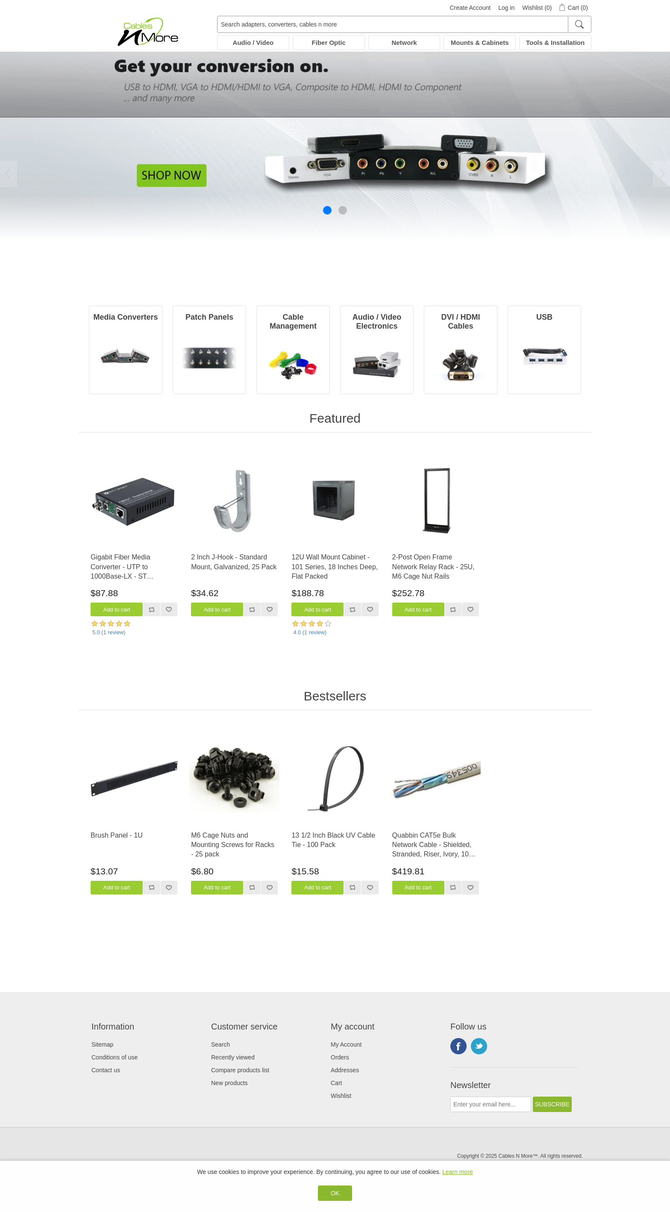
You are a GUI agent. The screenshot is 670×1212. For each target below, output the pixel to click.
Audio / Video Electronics (377, 321)
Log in (506, 7)
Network (404, 42)
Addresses (345, 1070)
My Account (346, 1044)
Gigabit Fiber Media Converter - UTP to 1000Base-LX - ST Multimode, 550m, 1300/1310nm (120, 567)
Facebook (458, 1046)
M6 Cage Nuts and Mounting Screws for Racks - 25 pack (232, 845)
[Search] (579, 24)
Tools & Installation (555, 42)
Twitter (479, 1046)
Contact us (105, 1070)
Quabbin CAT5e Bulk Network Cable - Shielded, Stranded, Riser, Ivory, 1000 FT (434, 845)
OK (335, 1193)
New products (229, 1083)
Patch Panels (209, 317)
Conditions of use (114, 1057)
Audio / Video (253, 42)
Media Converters (125, 317)
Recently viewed (233, 1057)
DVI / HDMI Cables (460, 321)
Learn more (457, 1171)
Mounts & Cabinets (480, 42)
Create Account (470, 7)
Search (220, 1044)
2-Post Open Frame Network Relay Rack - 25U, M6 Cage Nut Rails (433, 566)
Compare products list (240, 1070)
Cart (336, 1083)
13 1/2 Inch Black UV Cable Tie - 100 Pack (333, 840)
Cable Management (293, 321)
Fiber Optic (329, 42)
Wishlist (341, 1095)
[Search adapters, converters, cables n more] (404, 24)
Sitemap (102, 1044)
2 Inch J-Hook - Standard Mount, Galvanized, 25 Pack (233, 561)
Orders (340, 1057)
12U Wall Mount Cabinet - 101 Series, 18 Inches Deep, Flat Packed (334, 566)
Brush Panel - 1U (117, 835)
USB (544, 317)
